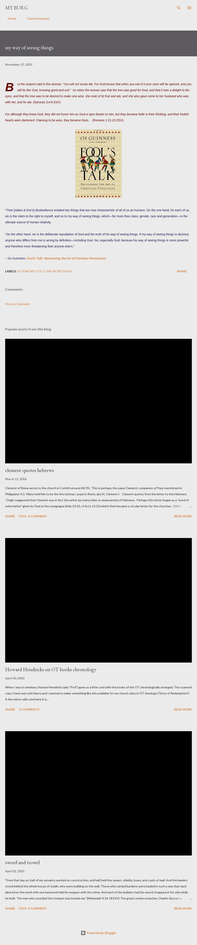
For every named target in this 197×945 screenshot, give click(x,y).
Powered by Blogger (98, 933)
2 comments (29, 709)
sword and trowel (22, 862)
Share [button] (182, 271)
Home (9, 18)
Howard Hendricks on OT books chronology (50, 669)
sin (48, 271)
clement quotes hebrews (29, 470)
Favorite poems (36, 18)
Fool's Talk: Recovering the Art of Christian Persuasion (66, 258)
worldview (62, 271)
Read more (183, 516)
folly (40, 271)
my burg (16, 7)
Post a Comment (17, 304)
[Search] (179, 7)
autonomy (26, 271)
